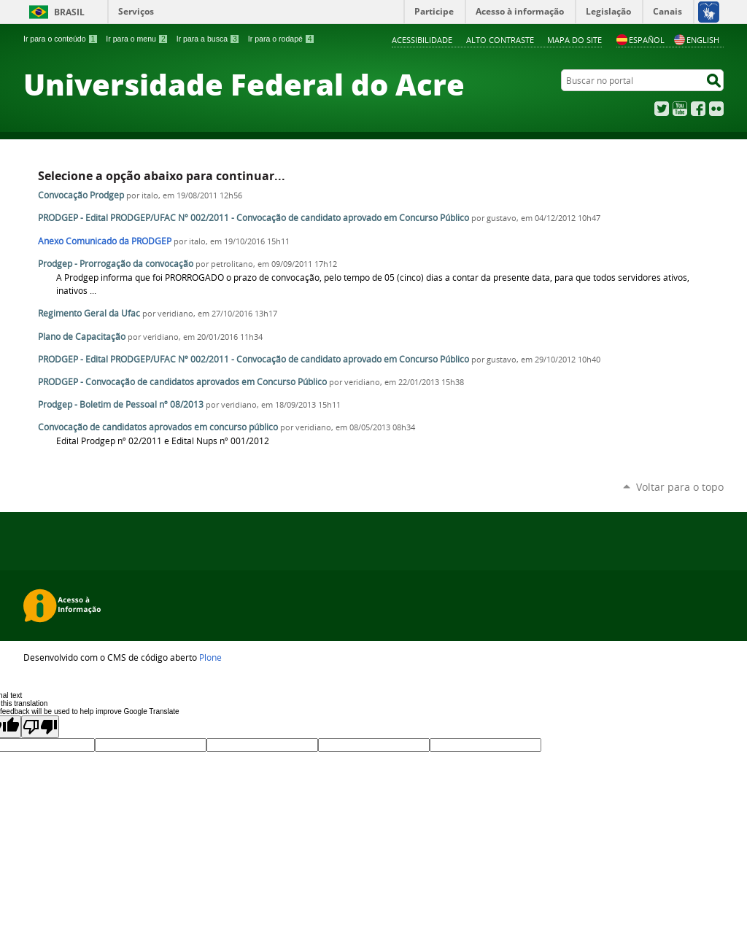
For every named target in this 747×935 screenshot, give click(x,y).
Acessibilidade (422, 39)
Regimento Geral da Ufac (89, 313)
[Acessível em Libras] (708, 11)
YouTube (680, 108)
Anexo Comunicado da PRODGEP (104, 241)
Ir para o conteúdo (60, 38)
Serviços (136, 11)
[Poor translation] (40, 726)
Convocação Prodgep (81, 195)
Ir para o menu (137, 38)
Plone (210, 657)
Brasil (69, 12)
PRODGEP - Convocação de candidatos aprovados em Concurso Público (182, 382)
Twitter (661, 108)
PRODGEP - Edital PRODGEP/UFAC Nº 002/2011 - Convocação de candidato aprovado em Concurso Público (253, 218)
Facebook (698, 108)
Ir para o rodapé (281, 38)
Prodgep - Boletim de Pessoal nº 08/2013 (121, 404)
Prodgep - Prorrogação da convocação (117, 263)
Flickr (716, 108)
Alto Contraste (500, 39)
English (696, 39)
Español (640, 39)
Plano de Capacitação (81, 336)
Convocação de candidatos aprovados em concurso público (158, 427)
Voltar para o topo (680, 487)
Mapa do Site (574, 39)
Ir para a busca (208, 38)
